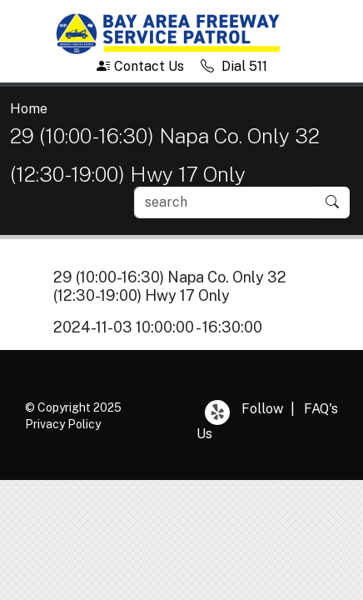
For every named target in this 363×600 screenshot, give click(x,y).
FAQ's (321, 409)
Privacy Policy (63, 424)
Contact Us (140, 66)
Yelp (217, 412)
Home (28, 109)
